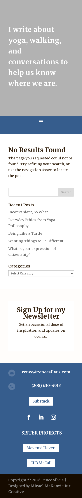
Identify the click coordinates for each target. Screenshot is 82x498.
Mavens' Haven (41, 448)
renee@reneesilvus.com (46, 371)
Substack (41, 401)
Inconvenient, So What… (29, 212)
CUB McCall (41, 463)
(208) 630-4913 (46, 385)
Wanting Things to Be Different (35, 241)
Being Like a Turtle (25, 233)
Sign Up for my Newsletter (41, 313)
